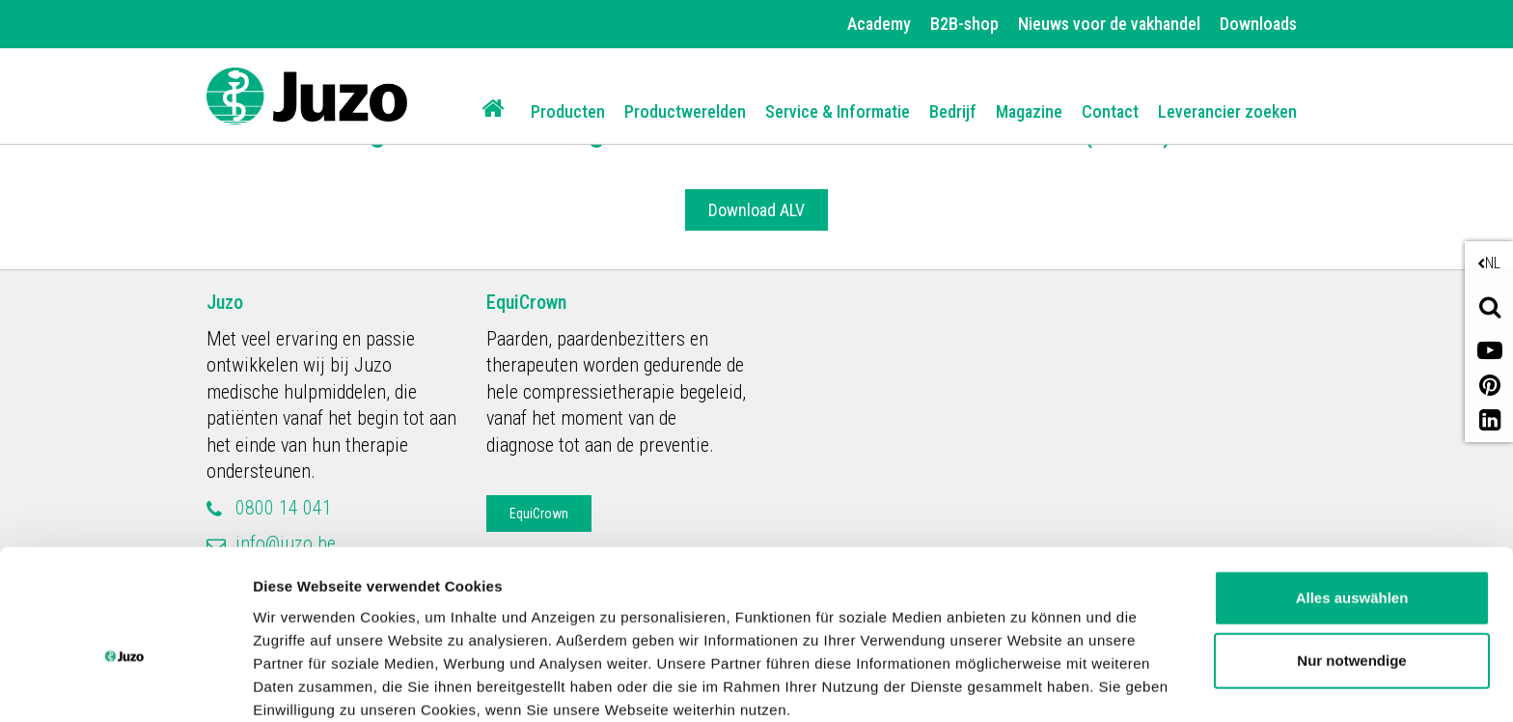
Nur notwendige (1351, 558)
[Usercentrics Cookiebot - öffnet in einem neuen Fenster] (125, 684)
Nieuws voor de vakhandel (1109, 24)
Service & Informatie (837, 111)
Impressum (795, 631)
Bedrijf (953, 111)
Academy (879, 24)
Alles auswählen (1352, 495)
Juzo (224, 302)
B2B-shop (964, 24)
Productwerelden (685, 111)
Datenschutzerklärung (638, 631)
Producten (568, 111)
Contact (1110, 111)
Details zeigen (301, 684)
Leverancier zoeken (1227, 111)
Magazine (1029, 111)
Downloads (1258, 24)
